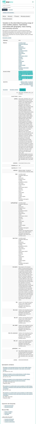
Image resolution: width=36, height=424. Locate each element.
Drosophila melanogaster (24, 67)
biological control (22, 48)
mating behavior (22, 53)
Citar (5, 16)
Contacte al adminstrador (10, 421)
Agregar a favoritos (26, 16)
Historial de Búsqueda (9, 405)
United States (21, 61)
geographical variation (23, 50)
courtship (20, 49)
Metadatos (22, 89)
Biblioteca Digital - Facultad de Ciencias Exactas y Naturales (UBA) (26, 83)
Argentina (20, 57)
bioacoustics (21, 46)
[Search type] (18, 7)
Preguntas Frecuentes (9, 420)
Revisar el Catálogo (8, 411)
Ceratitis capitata (22, 65)
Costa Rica (21, 58)
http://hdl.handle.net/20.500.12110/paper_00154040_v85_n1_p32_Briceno (26, 78)
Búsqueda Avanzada (9, 407)
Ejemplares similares (14, 89)
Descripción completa (7, 37)
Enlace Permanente (8, 18)
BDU (3, 2)
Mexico (20, 59)
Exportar (17, 16)
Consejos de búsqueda (9, 419)
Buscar (5, 9)
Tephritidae (21, 69)
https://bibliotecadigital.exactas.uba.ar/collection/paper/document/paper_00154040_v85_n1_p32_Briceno (26, 73)
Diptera (20, 66)
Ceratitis (20, 63)
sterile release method (23, 56)
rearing (20, 54)
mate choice (21, 52)
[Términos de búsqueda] (18, 5)
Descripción (5, 89)
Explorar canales (8, 413)
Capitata (20, 62)
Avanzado (11, 9)
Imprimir (10, 16)
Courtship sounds (22, 42)
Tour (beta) (7, 414)
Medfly (20, 45)
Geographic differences (23, 44)
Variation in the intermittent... (8, 12)
